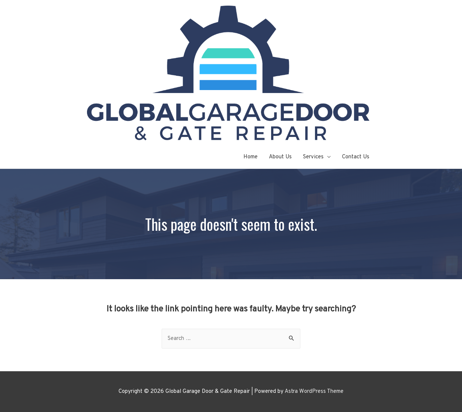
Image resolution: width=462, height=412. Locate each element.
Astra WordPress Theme (314, 391)
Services (313, 157)
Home (250, 157)
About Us (280, 157)
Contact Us (355, 157)
